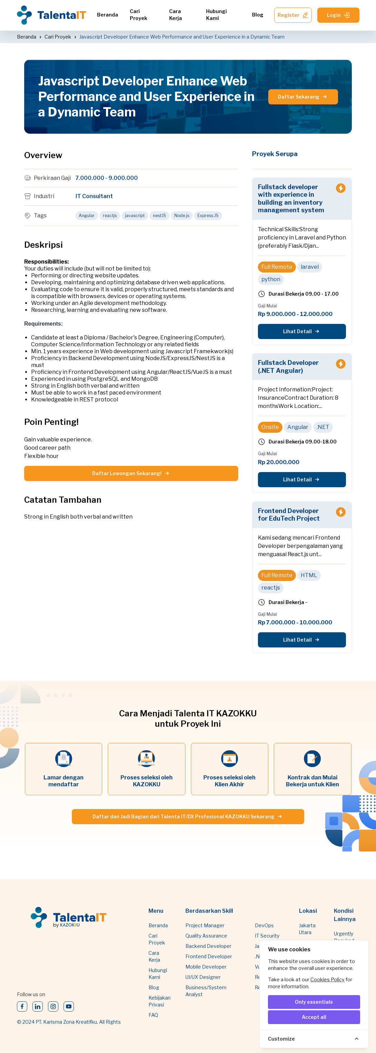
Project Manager (204, 925)
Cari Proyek (138, 14)
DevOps (264, 925)
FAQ (153, 1015)
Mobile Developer (205, 967)
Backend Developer (208, 946)
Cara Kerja (175, 14)
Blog (257, 15)
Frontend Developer (208, 956)
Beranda (107, 15)
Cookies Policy (327, 979)
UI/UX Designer (203, 977)
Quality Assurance (206, 936)
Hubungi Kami (216, 14)
